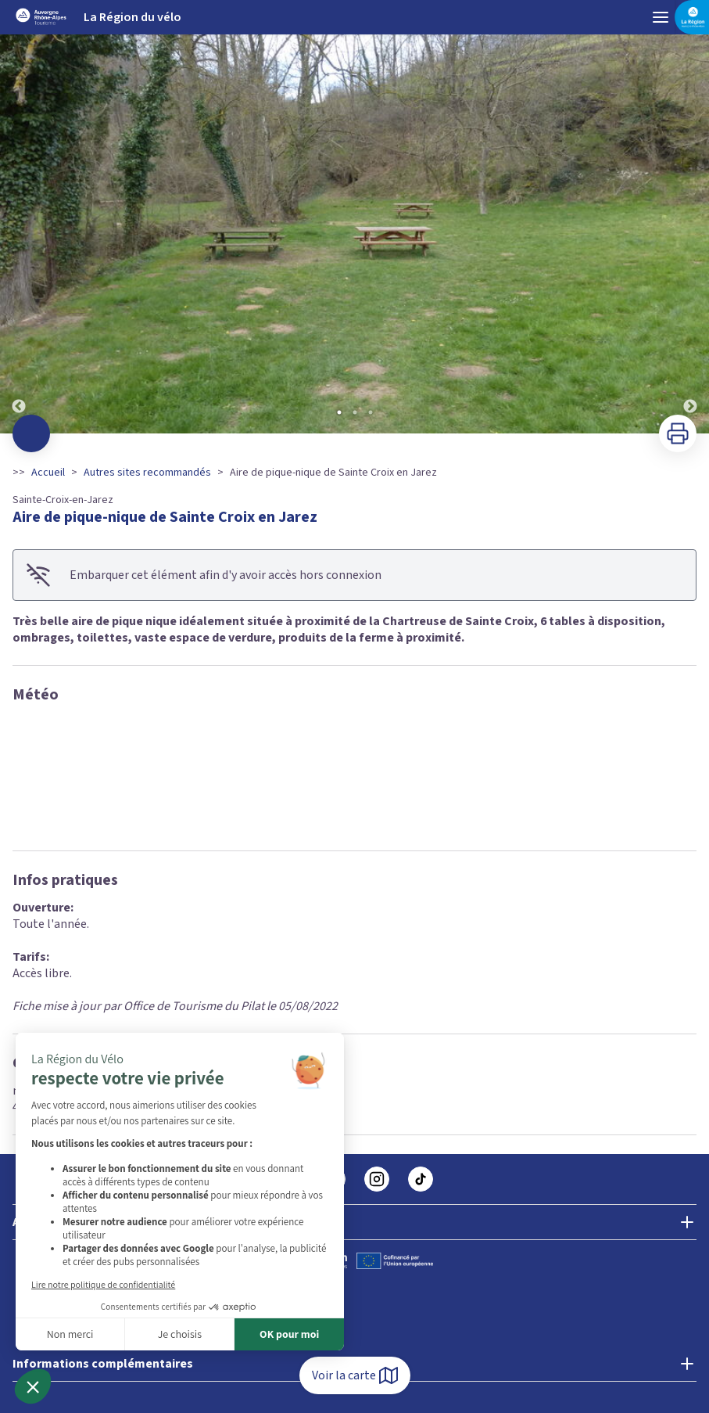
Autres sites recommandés (147, 472)
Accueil (48, 472)
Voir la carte (355, 1375)
